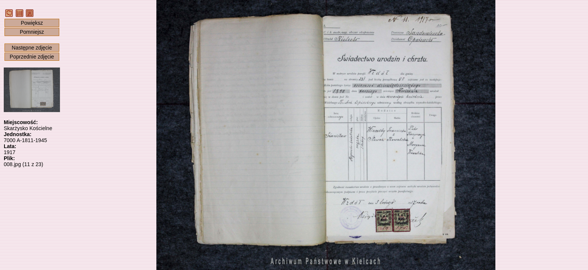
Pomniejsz (32, 32)
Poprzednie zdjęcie (32, 57)
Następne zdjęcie (32, 48)
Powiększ (32, 23)
